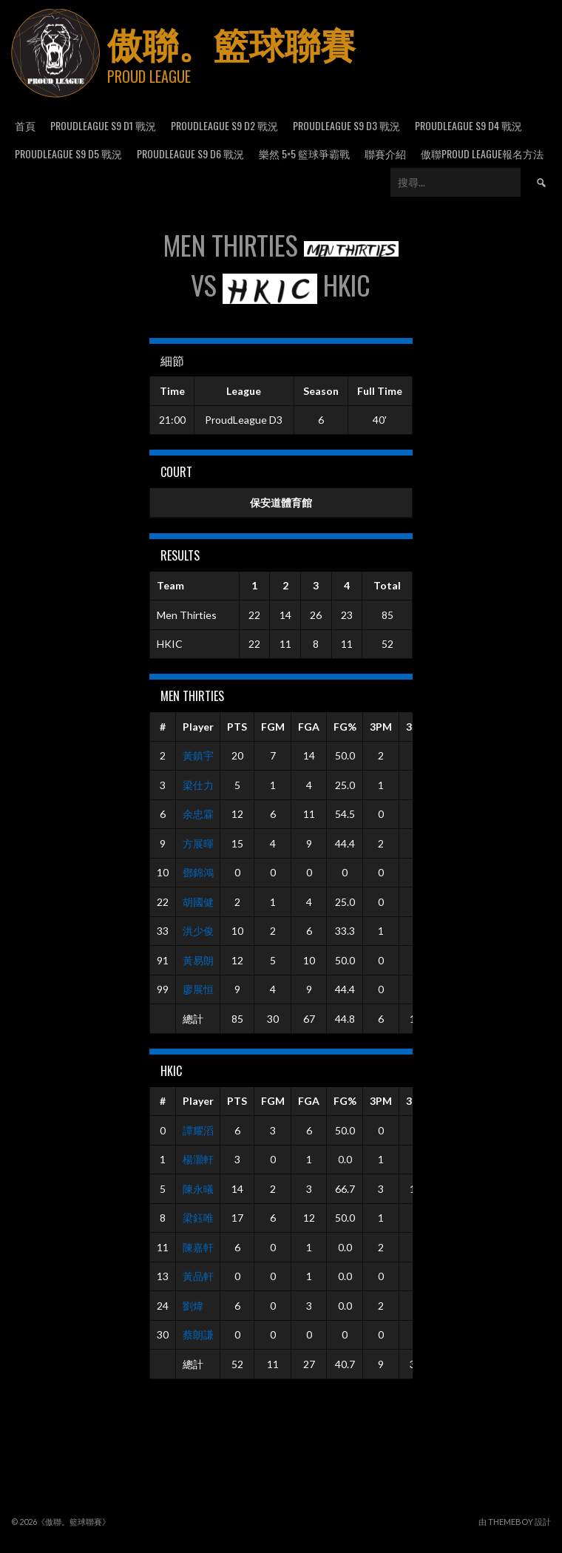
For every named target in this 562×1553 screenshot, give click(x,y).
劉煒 (193, 1305)
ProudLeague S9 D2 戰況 (224, 125)
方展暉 (198, 843)
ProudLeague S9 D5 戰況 (68, 153)
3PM (381, 726)
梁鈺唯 (198, 1217)
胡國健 (198, 902)
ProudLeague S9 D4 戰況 (468, 125)
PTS (237, 726)
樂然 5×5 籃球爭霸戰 (304, 153)
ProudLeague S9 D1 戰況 (103, 125)
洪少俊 (198, 930)
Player (198, 726)
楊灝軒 (198, 1159)
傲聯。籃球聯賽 (231, 42)
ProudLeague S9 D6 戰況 (190, 153)
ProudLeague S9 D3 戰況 (346, 125)
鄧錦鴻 (198, 872)
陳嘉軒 (198, 1247)
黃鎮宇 (198, 755)
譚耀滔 (198, 1130)
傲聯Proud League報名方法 (482, 153)
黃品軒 (198, 1276)
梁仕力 (198, 785)
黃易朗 (198, 960)
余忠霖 (198, 814)
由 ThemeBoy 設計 (514, 1521)
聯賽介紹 (385, 153)
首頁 (25, 125)
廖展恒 (198, 989)
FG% (345, 726)
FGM (273, 726)
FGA (308, 726)
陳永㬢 (198, 1188)
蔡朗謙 (198, 1334)
